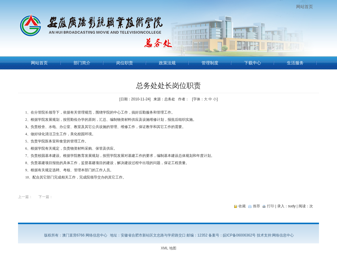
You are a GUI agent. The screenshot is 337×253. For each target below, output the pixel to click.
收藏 (242, 206)
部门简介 (82, 62)
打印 (270, 206)
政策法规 (167, 62)
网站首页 (304, 6)
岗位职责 (124, 62)
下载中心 (252, 62)
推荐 (256, 206)
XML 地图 (168, 248)
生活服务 (295, 62)
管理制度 (210, 62)
